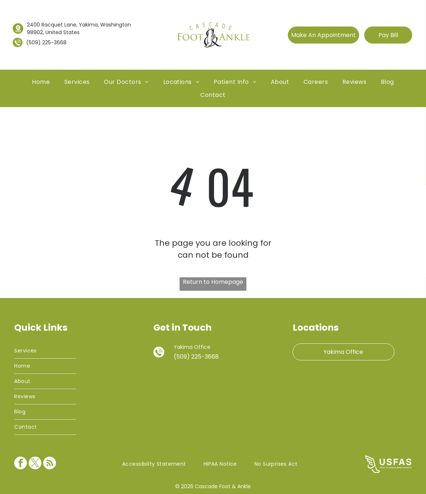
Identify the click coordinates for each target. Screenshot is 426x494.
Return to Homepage (213, 282)
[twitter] (35, 464)
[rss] (49, 464)
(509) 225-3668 (46, 42)
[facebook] (20, 464)
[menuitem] (41, 81)
